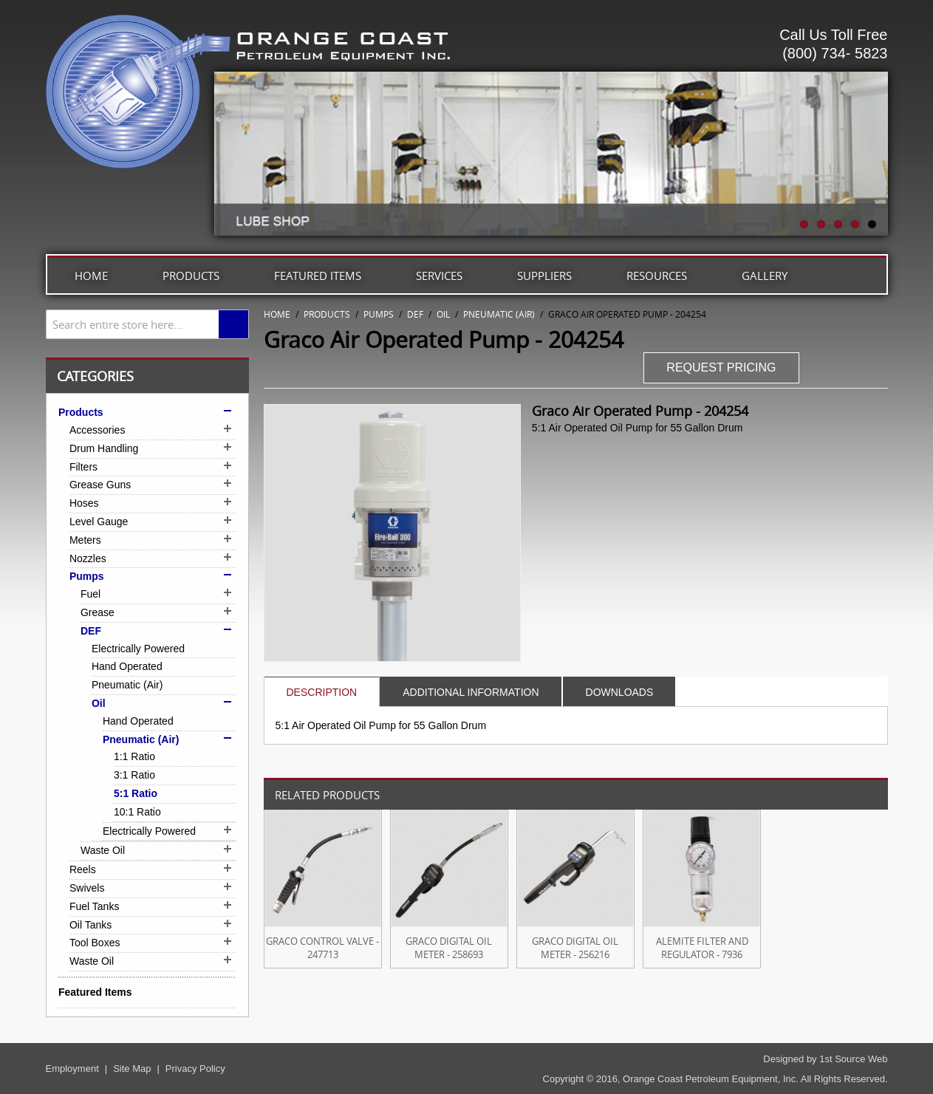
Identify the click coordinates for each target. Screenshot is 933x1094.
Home (91, 275)
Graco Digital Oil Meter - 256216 (575, 947)
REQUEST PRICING (721, 367)
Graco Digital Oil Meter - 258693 (449, 947)
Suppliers (544, 275)
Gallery (764, 275)
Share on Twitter (873, 369)
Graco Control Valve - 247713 (322, 947)
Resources (656, 275)
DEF (415, 314)
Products (191, 275)
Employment (72, 1068)
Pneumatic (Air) (499, 314)
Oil (443, 314)
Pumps (378, 314)
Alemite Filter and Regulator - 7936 (702, 947)
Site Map (132, 1068)
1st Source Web (853, 1058)
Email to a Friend (814, 369)
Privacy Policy (195, 1068)
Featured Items (317, 275)
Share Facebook (843, 369)
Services (439, 275)
